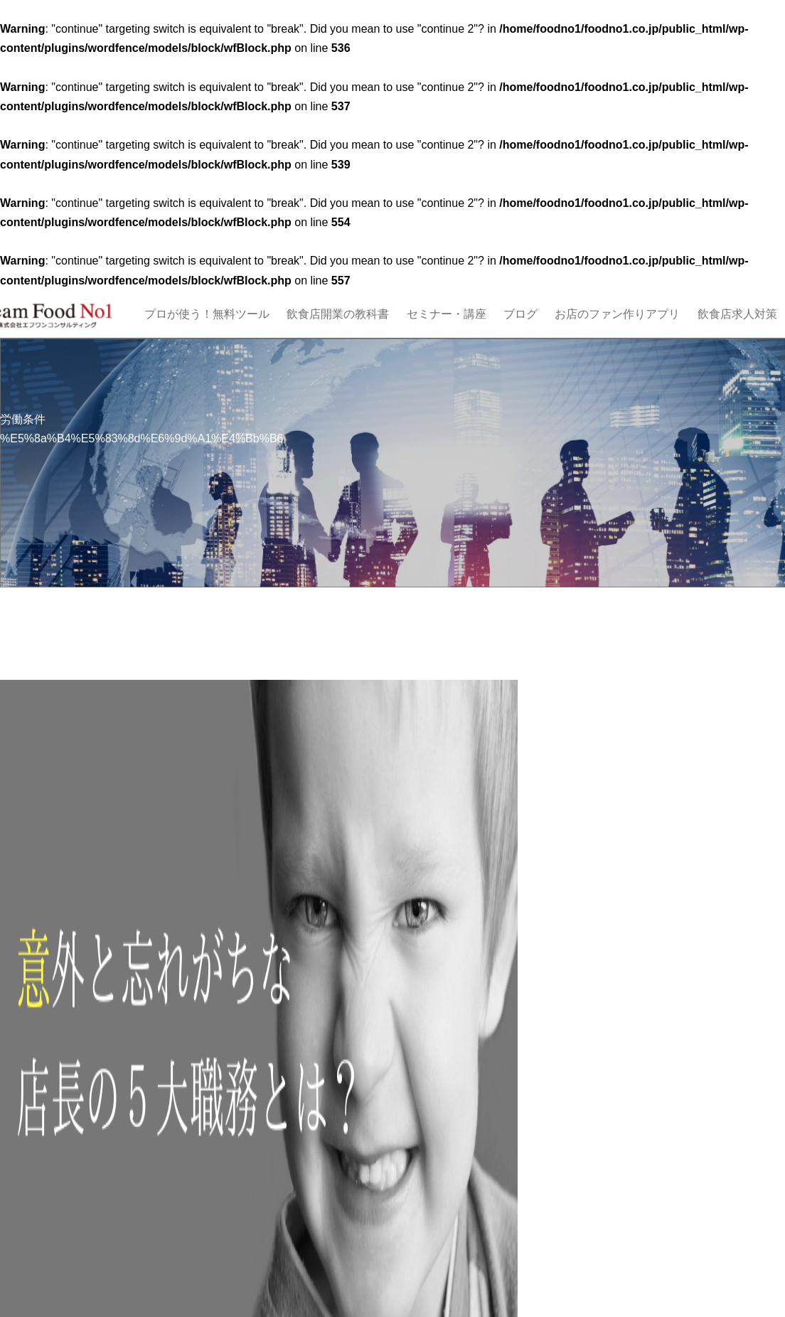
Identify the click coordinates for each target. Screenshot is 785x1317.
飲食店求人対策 (737, 314)
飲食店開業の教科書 (338, 314)
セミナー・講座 (446, 314)
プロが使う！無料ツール (206, 314)
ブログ (520, 314)
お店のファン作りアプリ (617, 314)
